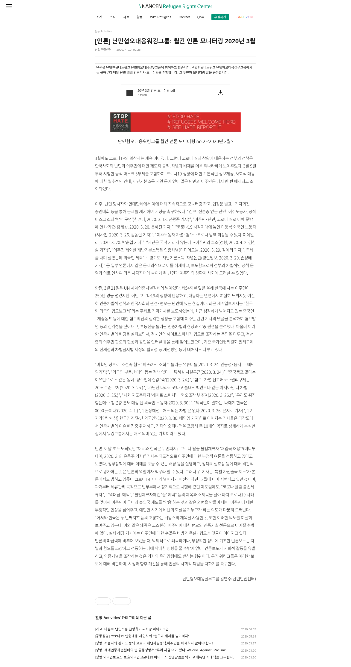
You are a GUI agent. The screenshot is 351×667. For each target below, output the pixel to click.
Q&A (200, 17)
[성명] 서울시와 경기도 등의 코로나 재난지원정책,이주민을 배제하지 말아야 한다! (154, 643)
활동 (140, 17)
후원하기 (220, 17)
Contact (184, 17)
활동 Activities (108, 618)
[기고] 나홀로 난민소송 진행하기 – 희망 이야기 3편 (132, 629)
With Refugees (160, 17)
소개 (99, 17)
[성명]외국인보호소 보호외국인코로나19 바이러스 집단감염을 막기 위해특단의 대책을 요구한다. (164, 657)
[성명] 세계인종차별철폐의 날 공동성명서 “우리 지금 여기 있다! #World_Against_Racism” (160, 650)
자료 (126, 17)
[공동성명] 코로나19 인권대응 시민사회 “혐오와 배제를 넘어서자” (142, 636)
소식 (113, 17)
